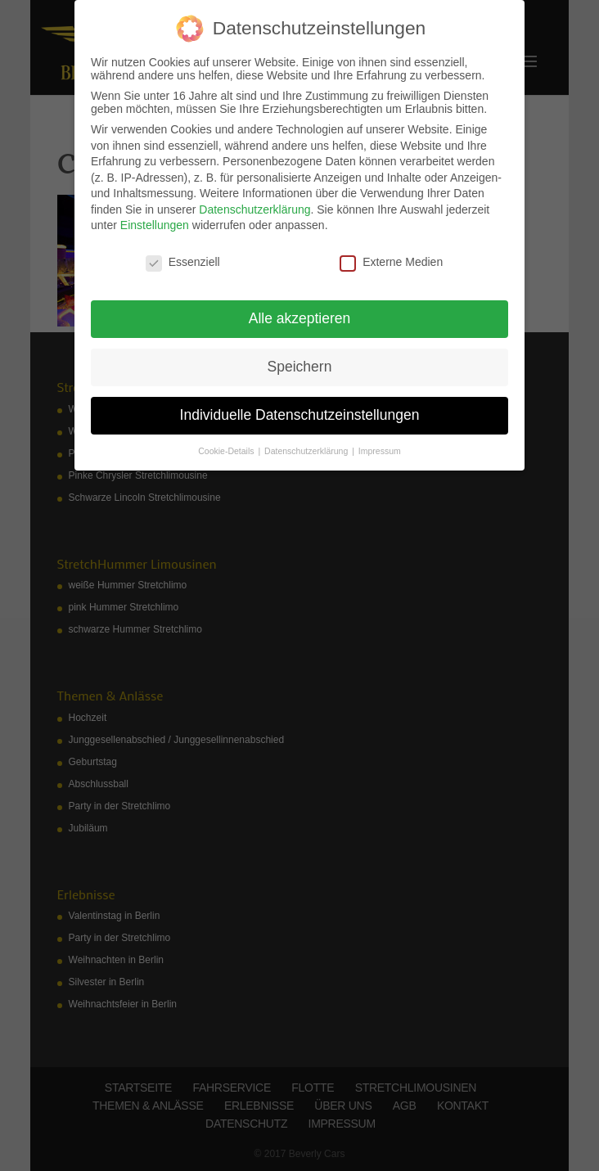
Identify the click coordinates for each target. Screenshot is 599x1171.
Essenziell (183, 261)
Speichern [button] (300, 366)
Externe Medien (391, 261)
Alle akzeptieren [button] (300, 318)
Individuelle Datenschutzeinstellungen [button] (300, 415)
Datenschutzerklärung (254, 209)
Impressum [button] (379, 451)
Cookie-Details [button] (227, 451)
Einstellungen (154, 225)
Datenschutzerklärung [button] (307, 451)
